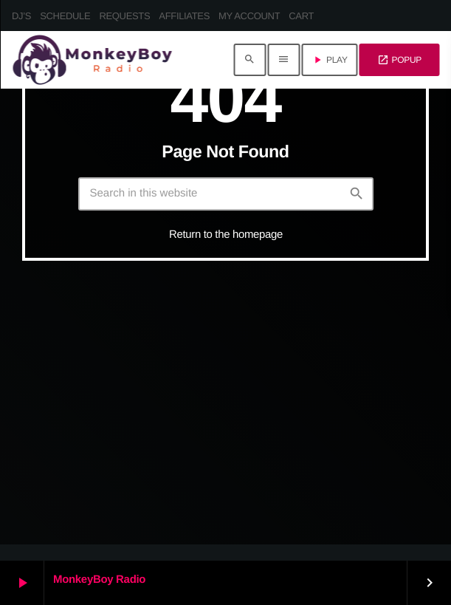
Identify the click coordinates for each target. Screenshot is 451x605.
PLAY (329, 60)
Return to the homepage (226, 234)
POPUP (399, 60)
